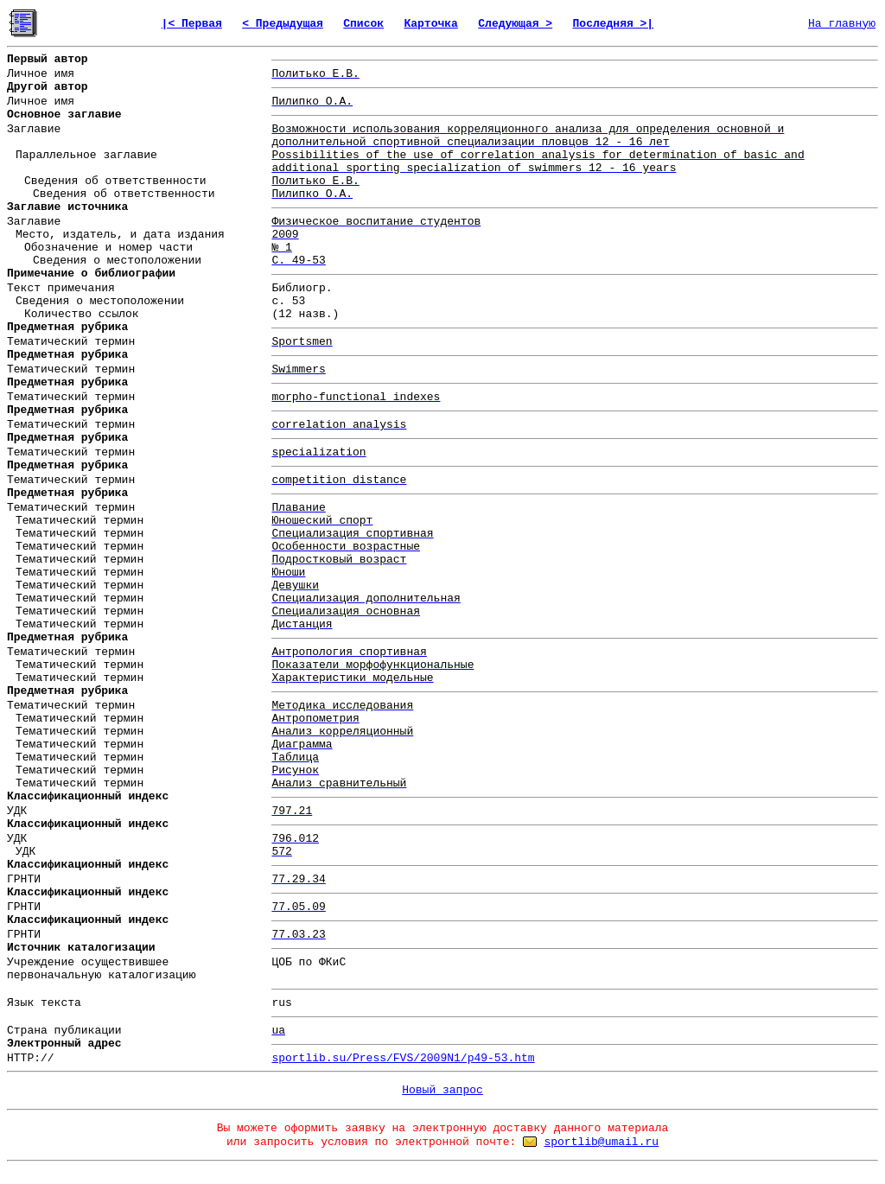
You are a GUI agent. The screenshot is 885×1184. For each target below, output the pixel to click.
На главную (841, 23)
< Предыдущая (282, 23)
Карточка (430, 23)
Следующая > (515, 23)
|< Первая (192, 23)
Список (363, 23)
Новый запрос (442, 1090)
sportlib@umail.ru (601, 1142)
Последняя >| (613, 23)
